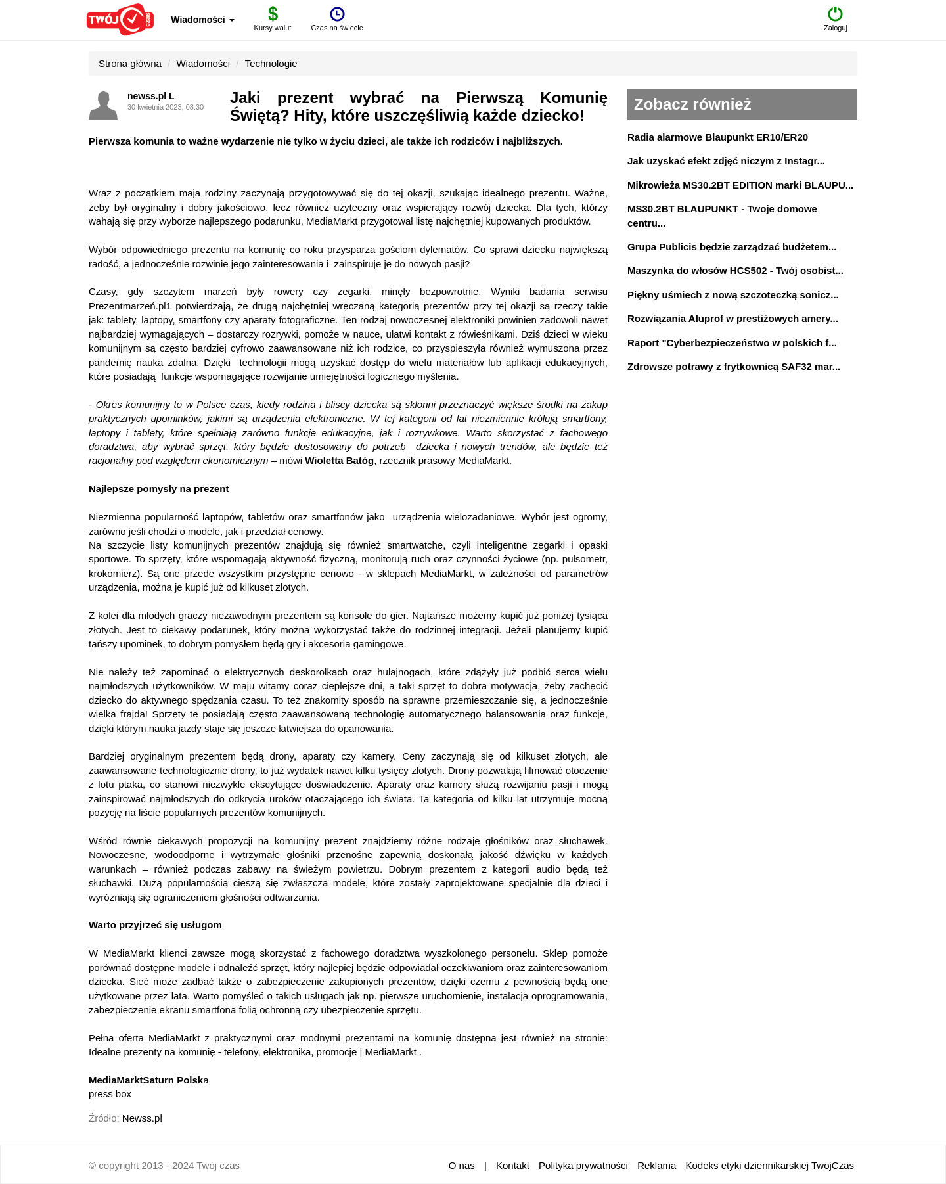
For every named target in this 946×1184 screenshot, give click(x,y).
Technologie (271, 63)
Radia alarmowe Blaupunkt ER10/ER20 (717, 137)
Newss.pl (142, 1118)
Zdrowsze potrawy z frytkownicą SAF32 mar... (733, 366)
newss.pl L (151, 96)
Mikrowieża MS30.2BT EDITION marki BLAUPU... (740, 185)
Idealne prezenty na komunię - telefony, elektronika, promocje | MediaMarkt (253, 1051)
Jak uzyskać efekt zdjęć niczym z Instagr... (726, 160)
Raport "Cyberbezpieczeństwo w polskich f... (732, 342)
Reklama (656, 1165)
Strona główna (130, 63)
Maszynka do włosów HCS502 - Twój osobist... (735, 270)
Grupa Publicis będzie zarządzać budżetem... (731, 246)
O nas (462, 1165)
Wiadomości (202, 19)
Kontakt (512, 1165)
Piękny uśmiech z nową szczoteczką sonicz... (733, 294)
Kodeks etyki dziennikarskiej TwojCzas (769, 1165)
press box (110, 1093)
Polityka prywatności (583, 1165)
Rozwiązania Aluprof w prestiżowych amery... (732, 318)
